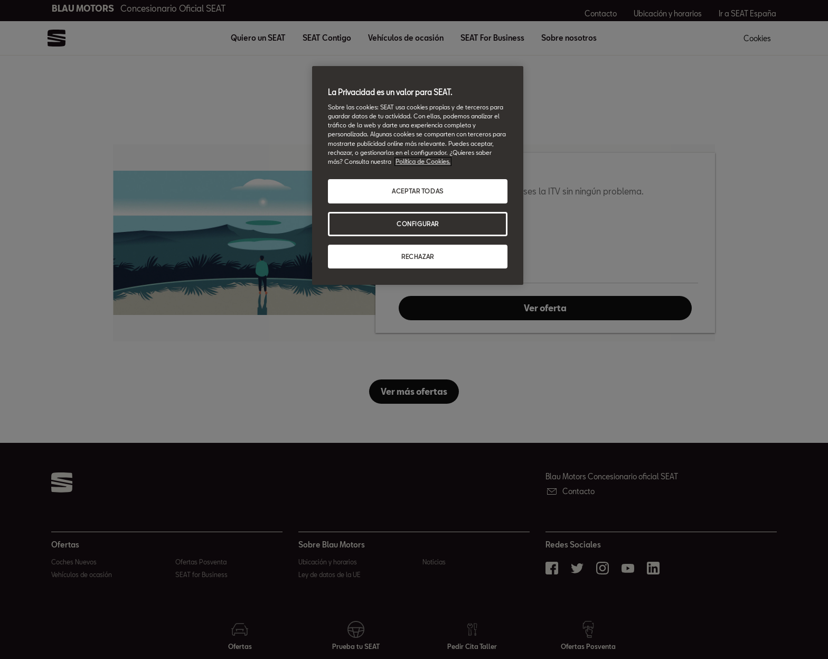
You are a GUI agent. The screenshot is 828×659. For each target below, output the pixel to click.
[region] (417, 175)
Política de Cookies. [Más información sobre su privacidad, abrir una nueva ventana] (423, 161)
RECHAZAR (417, 256)
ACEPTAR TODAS (417, 191)
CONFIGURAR (418, 223)
